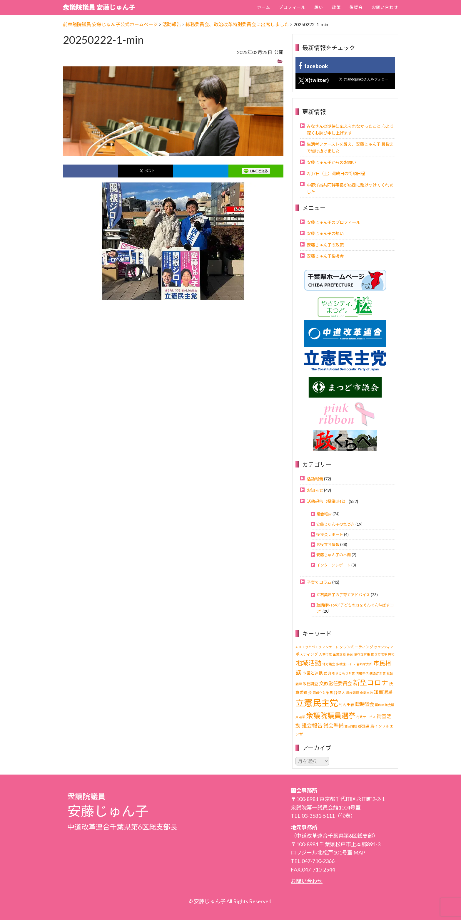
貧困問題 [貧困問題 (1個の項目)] (350, 726)
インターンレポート (333, 565)
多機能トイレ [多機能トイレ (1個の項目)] (345, 664)
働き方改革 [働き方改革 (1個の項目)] (379, 654)
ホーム (263, 7)
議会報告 (324, 514)
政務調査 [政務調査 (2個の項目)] (310, 684)
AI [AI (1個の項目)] (296, 647)
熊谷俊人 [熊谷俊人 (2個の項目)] (337, 693)
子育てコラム (319, 582)
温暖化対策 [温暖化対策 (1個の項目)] (321, 693)
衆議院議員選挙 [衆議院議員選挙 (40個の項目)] (330, 715)
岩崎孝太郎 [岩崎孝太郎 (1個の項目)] (364, 664)
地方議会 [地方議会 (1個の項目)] (328, 664)
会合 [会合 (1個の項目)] (350, 654)
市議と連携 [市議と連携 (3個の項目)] (312, 673)
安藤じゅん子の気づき (335, 524)
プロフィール (292, 7)
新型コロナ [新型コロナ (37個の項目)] (370, 682)
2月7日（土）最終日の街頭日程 (336, 173)
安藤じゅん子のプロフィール (333, 222)
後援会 (356, 7)
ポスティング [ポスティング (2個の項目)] (306, 654)
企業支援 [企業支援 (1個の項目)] (339, 654)
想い (318, 7)
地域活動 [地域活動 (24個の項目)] (308, 663)
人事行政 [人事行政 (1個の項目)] (325, 654)
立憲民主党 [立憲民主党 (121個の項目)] (316, 703)
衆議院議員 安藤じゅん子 (99, 7)
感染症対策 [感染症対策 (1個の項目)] (378, 673)
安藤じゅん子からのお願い (331, 162)
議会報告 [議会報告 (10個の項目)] (312, 725)
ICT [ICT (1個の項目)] (301, 647)
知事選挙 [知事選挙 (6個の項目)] (383, 692)
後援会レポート (329, 534)
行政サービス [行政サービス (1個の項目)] (366, 717)
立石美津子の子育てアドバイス (343, 594)
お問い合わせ (385, 7)
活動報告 (315, 478)
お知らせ (315, 490)
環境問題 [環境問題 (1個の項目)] (352, 693)
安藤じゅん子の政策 (325, 244)
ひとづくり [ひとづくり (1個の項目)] (313, 647)
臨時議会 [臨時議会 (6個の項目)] (364, 704)
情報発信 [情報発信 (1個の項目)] (362, 673)
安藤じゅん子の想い (325, 233)
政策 (336, 7)
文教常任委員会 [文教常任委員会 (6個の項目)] (335, 683)
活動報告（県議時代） (327, 501)
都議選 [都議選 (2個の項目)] (364, 726)
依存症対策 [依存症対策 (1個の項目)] (362, 654)
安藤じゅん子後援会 (325, 256)
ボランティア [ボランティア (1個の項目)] (383, 647)
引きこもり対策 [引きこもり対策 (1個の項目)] (343, 673)
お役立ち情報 (327, 544)
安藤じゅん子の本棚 (333, 554)
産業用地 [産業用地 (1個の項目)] (366, 693)
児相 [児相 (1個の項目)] (391, 654)
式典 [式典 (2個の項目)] (327, 673)
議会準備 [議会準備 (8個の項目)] (333, 726)
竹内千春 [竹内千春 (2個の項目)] (346, 705)
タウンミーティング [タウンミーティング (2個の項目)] (356, 647)
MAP (359, 852)
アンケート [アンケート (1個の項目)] (330, 647)
